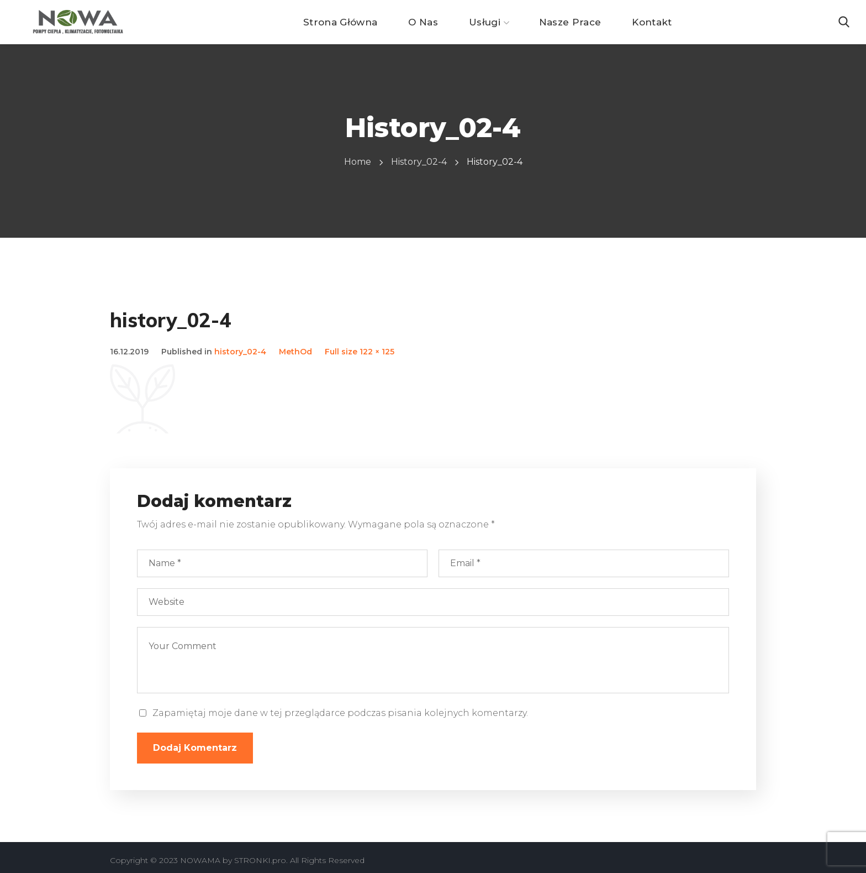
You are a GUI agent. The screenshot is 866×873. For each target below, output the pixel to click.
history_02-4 (419, 161)
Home (357, 161)
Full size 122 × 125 (359, 352)
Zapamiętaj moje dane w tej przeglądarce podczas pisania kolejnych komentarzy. (340, 713)
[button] (843, 22)
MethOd (295, 352)
